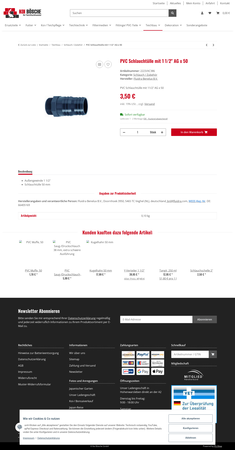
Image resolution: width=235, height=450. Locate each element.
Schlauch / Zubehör (145, 75)
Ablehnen (188, 438)
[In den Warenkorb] (20, 56)
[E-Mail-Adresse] (156, 319)
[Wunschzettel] (210, 13)
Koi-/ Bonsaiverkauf (81, 401)
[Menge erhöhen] (162, 132)
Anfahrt (210, 3)
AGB (20, 365)
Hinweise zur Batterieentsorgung (38, 353)
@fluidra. (176, 201)
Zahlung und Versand (82, 365)
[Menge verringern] (124, 132)
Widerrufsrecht (27, 378)
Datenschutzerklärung (50, 440)
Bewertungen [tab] (44, 171)
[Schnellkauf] (190, 354)
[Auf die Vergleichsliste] (99, 64)
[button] (202, 13)
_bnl (168, 201)
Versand (149, 104)
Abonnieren (204, 319)
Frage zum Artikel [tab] (65, 171)
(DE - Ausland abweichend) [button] (155, 118)
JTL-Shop (218, 446)
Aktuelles (175, 3)
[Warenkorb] (223, 13)
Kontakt (225, 3)
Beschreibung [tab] (25, 171)
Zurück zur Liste (28, 44)
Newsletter (76, 372)
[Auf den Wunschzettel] (108, 64)
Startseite (159, 3)
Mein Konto (193, 3)
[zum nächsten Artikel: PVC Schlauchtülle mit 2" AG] (213, 45)
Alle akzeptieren (188, 421)
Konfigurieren (189, 430)
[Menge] (138, 132)
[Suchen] (119, 13)
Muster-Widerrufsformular (34, 384)
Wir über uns (77, 353)
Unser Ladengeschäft (82, 395)
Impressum (30, 440)
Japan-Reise (76, 407)
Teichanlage (76, 413)
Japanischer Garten (81, 388)
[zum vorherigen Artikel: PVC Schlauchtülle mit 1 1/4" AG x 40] (206, 45)
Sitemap (74, 359)
